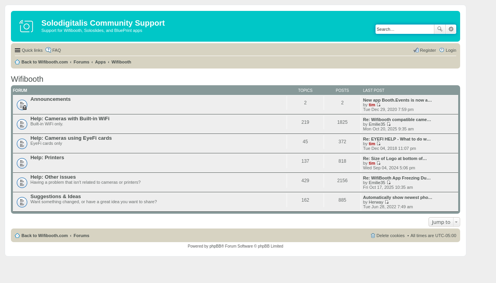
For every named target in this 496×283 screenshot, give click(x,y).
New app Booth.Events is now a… (397, 100)
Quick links (32, 50)
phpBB (215, 246)
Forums (81, 62)
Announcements (50, 99)
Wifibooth (121, 62)
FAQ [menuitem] (56, 50)
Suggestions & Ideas (55, 196)
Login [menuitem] (451, 50)
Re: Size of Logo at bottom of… (395, 158)
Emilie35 (377, 124)
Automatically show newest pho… (397, 197)
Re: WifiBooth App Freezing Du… (397, 178)
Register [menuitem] (428, 50)
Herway (376, 202)
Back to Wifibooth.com (44, 62)
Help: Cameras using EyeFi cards (71, 138)
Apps (100, 62)
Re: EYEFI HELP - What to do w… (397, 139)
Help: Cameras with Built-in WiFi (70, 118)
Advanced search (451, 29)
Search (440, 29)
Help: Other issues (53, 177)
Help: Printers (47, 157)
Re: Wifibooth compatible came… (397, 119)
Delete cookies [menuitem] (391, 235)
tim (372, 104)
